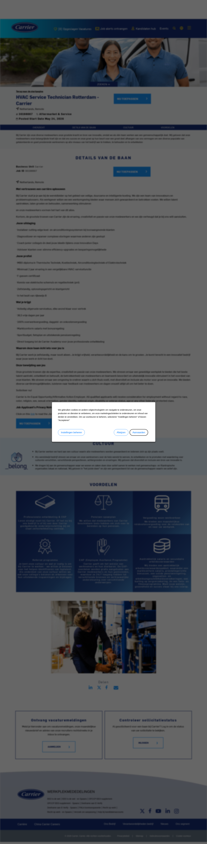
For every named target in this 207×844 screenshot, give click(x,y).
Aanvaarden (138, 432)
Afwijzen (121, 432)
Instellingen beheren (71, 432)
